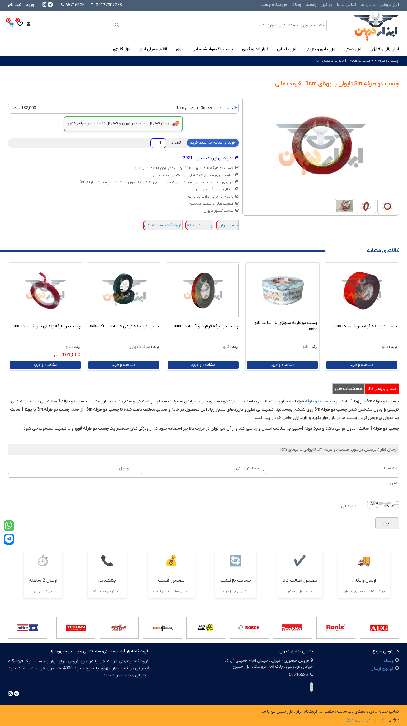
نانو (385, 346)
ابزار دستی (352, 49)
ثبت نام (15, 4)
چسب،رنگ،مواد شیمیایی (212, 49)
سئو (370, 719)
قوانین (326, 4)
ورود (30, 4)
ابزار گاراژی (121, 49)
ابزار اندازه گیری (255, 49)
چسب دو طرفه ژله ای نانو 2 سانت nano (46, 326)
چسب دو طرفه (388, 61)
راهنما (311, 4)
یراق (179, 49)
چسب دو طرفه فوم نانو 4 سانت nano (365, 326)
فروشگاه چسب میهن (163, 225)
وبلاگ (296, 4)
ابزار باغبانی (286, 49)
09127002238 (109, 5)
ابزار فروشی (389, 4)
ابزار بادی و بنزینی (320, 49)
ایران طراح (355, 719)
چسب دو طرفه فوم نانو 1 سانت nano (206, 326)
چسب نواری (227, 225)
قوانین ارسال (382, 668)
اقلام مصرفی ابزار (153, 49)
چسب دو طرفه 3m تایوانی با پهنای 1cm (343, 61)
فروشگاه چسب (273, 4)
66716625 (73, 5)
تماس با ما (346, 4)
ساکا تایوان (140, 346)
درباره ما (368, 4)
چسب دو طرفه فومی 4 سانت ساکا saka (124, 326)
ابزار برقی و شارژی (384, 49)
